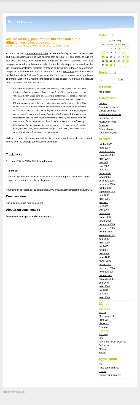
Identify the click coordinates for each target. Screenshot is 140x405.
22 (107, 61)
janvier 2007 (105, 177)
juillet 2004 (104, 286)
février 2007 (105, 173)
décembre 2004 (107, 268)
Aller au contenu (52, 3)
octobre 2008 (105, 144)
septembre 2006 (107, 191)
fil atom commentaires (110, 375)
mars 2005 (104, 257)
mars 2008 (104, 147)
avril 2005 (104, 253)
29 (107, 65)
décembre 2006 (107, 180)
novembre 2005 (107, 228)
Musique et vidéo (107, 121)
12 (123, 53)
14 (103, 57)
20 (127, 57)
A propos (103, 327)
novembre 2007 (107, 151)
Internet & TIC (54, 46)
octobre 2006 (105, 188)
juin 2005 (103, 246)
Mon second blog (107, 316)
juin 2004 (103, 290)
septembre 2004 (107, 279)
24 (115, 61)
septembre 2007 (107, 155)
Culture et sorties (107, 110)
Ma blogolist (105, 91)
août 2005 (104, 239)
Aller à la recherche (88, 3)
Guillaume (104, 345)
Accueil (102, 312)
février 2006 (105, 217)
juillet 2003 (104, 297)
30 (111, 65)
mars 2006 (104, 213)
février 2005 (105, 260)
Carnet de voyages (108, 132)
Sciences (103, 125)
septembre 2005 (107, 235)
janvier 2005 (105, 264)
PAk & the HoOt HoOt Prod (112, 341)
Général (103, 103)
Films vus (104, 319)
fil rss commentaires (109, 367)
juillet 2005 (104, 242)
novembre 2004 (107, 271)
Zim (101, 338)
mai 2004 (103, 293)
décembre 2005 (107, 224)
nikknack (13, 170)
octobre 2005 (105, 231)
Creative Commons (47, 141)
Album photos (106, 129)
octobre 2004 (105, 275)
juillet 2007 (104, 158)
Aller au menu (70, 3)
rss (72, 46)
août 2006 (104, 195)
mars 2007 (104, 169)
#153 (66, 46)
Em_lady (103, 334)
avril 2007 (104, 166)
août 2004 (104, 282)
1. (7, 161)
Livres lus (104, 323)
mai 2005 (103, 250)
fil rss (101, 364)
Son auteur (68, 71)
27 (127, 61)
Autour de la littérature (110, 114)
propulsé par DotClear (14, 391)
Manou (102, 349)
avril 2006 (104, 209)
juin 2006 (103, 202)
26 (123, 61)
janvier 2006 (105, 220)
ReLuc (102, 352)
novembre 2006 (107, 184)
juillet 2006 (104, 199)
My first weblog (20, 21)
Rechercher (108, 72)
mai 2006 (103, 206)
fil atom (102, 371)
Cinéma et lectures (108, 107)
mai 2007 (103, 162)
